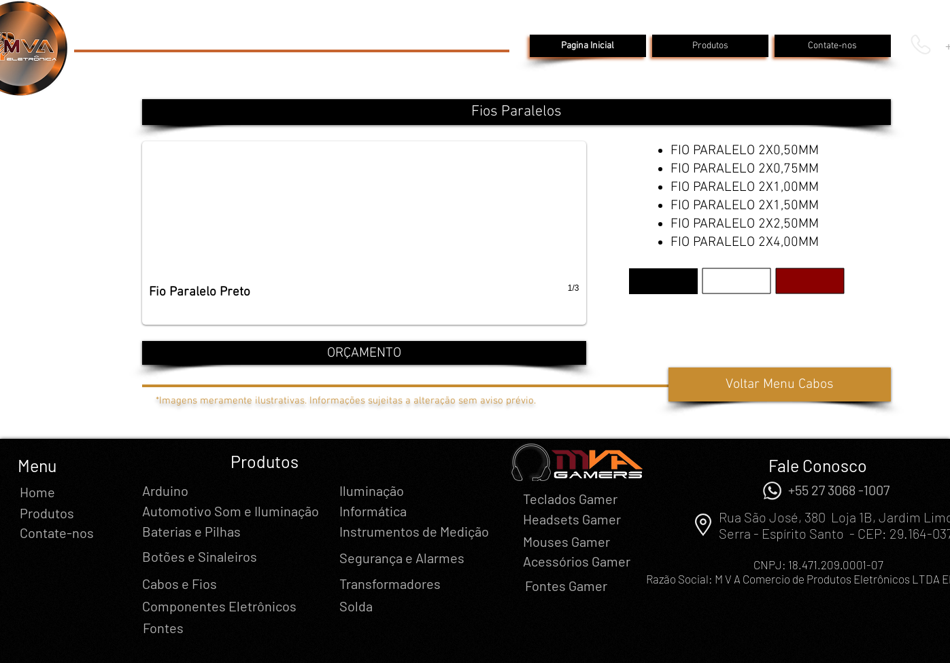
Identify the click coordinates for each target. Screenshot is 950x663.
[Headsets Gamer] (572, 519)
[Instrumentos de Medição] (414, 531)
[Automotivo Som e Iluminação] (230, 511)
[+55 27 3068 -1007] (839, 489)
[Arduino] (165, 490)
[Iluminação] (371, 490)
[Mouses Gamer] (566, 541)
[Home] (37, 492)
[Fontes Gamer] (566, 585)
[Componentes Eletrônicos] (219, 606)
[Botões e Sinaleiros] (199, 556)
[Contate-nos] (833, 46)
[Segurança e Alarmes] (401, 558)
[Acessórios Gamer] (576, 561)
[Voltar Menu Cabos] (779, 384)
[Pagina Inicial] (588, 46)
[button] (516, 112)
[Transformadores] (390, 583)
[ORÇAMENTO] (364, 353)
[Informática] (373, 511)
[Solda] (356, 606)
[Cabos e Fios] (179, 583)
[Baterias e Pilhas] (191, 531)
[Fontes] (163, 627)
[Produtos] (710, 46)
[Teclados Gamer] (570, 498)
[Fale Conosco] (817, 466)
